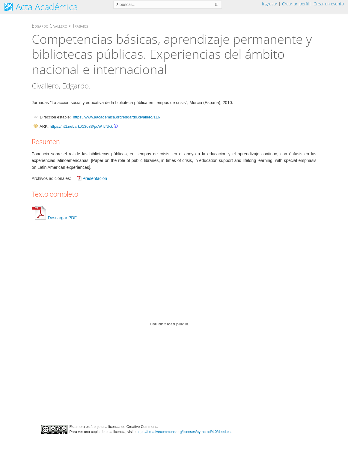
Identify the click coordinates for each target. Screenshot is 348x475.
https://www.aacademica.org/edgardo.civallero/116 (116, 117)
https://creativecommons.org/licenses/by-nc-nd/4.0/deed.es (184, 432)
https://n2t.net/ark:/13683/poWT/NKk (81, 126)
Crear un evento (329, 4)
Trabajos (80, 25)
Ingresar (269, 4)
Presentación (94, 178)
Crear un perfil (295, 4)
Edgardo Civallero (49, 25)
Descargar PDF (54, 217)
